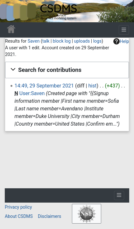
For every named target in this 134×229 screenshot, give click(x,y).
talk (46, 41)
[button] (67, 70)
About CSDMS (19, 216)
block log (62, 41)
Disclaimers (49, 216)
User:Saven (32, 93)
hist (92, 86)
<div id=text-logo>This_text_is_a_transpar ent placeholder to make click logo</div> (10, 11)
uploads (82, 41)
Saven (34, 41)
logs (97, 41)
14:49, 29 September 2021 (44, 86)
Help (121, 41)
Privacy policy (18, 207)
